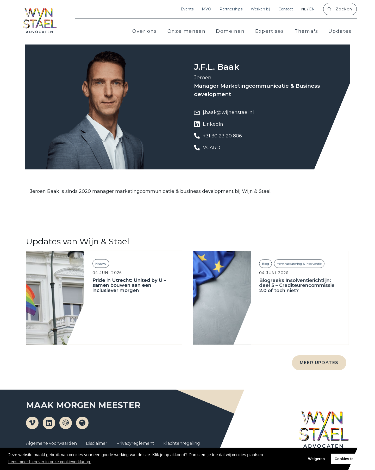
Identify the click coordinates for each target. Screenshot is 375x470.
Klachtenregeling (181, 443)
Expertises (269, 31)
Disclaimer (96, 443)
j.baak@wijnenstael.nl (224, 112)
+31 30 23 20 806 (218, 136)
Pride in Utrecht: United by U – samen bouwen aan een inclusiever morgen (128, 290)
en (312, 9)
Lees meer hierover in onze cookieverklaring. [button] (49, 462)
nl (304, 9)
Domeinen (230, 31)
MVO (206, 9)
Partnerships (231, 9)
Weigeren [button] (316, 459)
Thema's (306, 31)
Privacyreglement (135, 443)
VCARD (207, 147)
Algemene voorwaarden (51, 443)
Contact (285, 9)
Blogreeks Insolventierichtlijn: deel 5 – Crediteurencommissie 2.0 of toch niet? (296, 293)
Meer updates (319, 362)
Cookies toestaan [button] (350, 459)
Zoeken (344, 9)
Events (187, 9)
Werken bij (260, 9)
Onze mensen (186, 31)
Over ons (144, 31)
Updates (340, 31)
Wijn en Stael (39, 21)
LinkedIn (208, 124)
